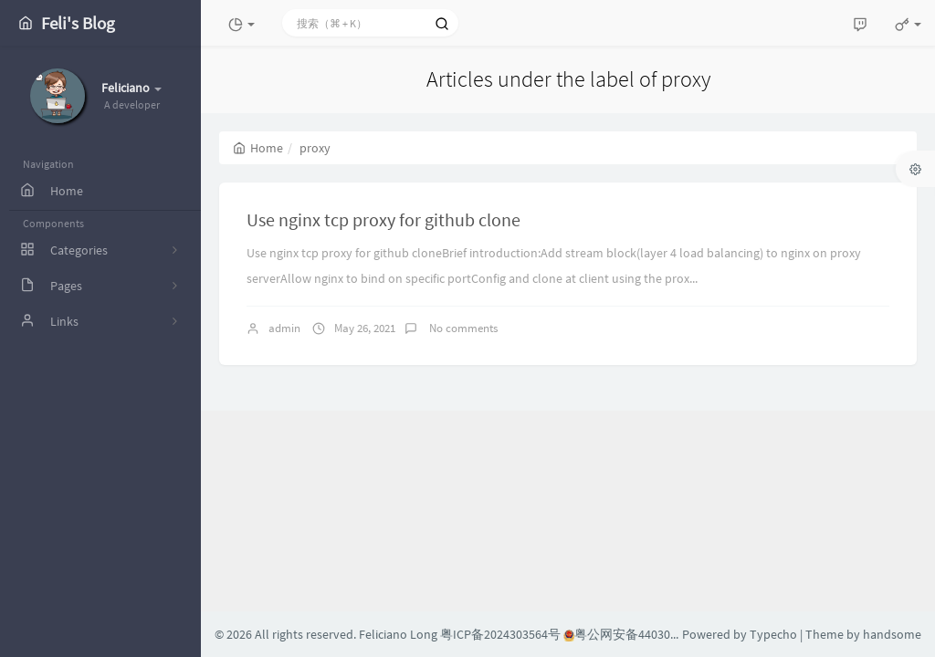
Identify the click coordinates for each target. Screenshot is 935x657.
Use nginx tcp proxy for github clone (383, 219)
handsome (892, 634)
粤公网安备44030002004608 (645, 634)
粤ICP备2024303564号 (500, 634)
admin (284, 328)
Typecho (773, 634)
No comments (462, 328)
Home (258, 148)
